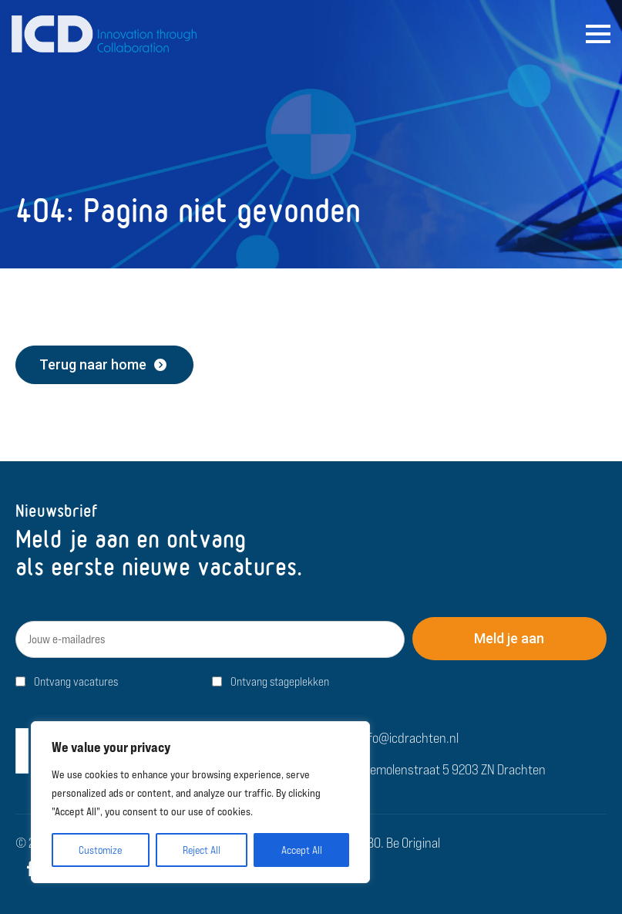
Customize (100, 850)
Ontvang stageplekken (279, 681)
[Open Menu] (598, 34)
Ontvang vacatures (76, 681)
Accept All (301, 850)
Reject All (201, 850)
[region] (200, 802)
